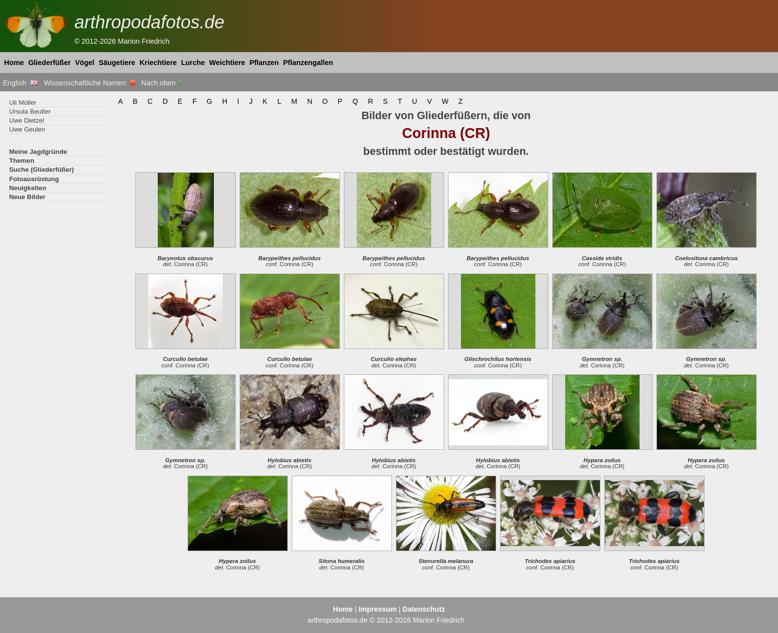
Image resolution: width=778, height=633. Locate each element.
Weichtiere (227, 63)
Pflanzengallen (308, 63)
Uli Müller (22, 102)
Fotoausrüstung (34, 179)
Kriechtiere (158, 63)
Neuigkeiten (27, 188)
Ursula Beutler (30, 111)
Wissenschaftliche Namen (89, 83)
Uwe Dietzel (26, 120)
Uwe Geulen (27, 129)
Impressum (378, 609)
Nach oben (162, 83)
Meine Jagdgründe (38, 151)
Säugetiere (117, 63)
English (20, 83)
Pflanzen (264, 63)
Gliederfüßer (49, 63)
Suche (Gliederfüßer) (41, 169)
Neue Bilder (27, 197)
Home (14, 63)
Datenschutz (423, 609)
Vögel (84, 63)
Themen (21, 160)
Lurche (193, 63)
